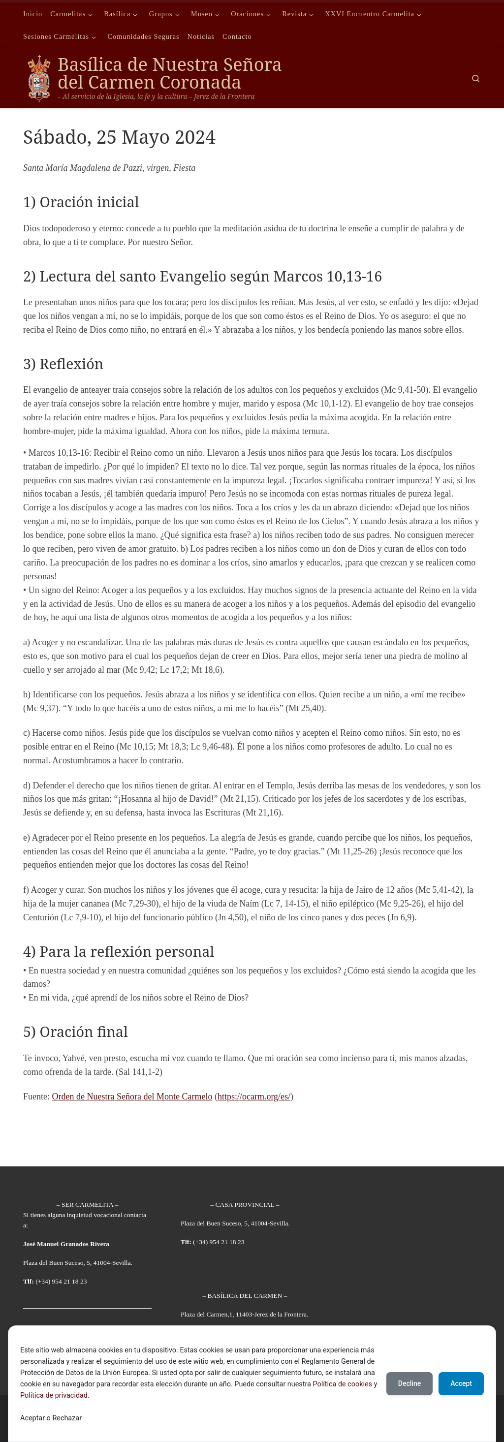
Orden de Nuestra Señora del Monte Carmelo (132, 1096)
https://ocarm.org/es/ (254, 1096)
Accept (461, 1383)
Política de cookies (342, 1384)
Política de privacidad (54, 1395)
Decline (409, 1383)
